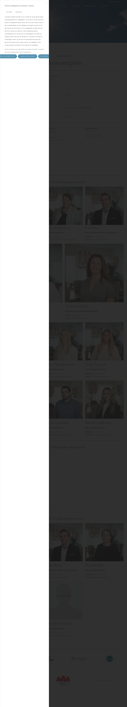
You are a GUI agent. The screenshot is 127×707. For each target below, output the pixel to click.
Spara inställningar (28, 56)
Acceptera (44, 56)
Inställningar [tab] (18, 12)
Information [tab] (9, 12)
